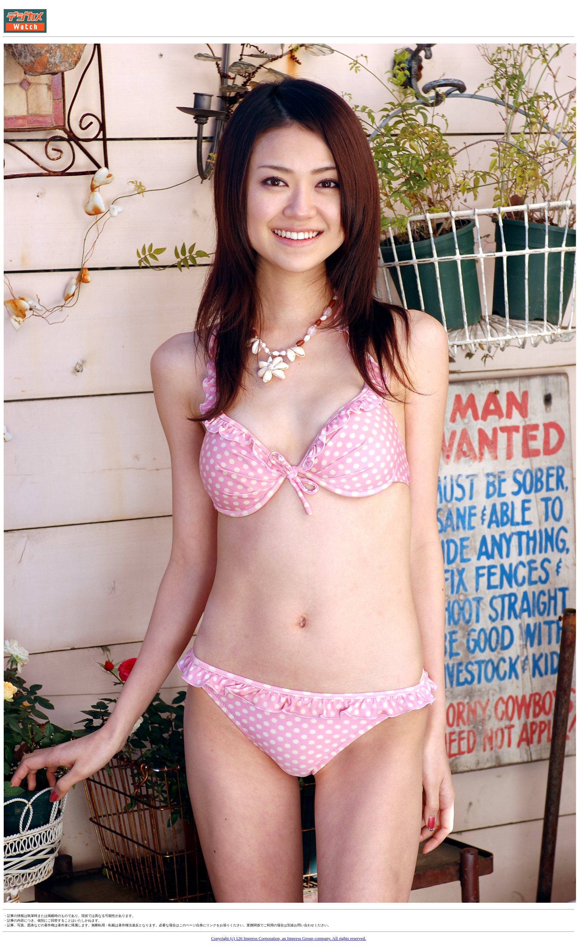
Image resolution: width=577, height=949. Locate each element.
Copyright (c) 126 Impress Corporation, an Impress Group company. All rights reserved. (288, 938)
